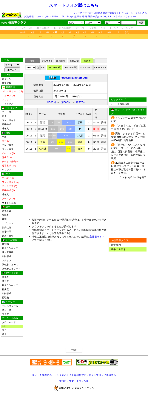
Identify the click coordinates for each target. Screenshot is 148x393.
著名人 (5, 128)
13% (73, 148)
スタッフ (6, 260)
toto (110, 16)
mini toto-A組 (54, 67)
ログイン (6, 79)
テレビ (103, 16)
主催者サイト (97, 236)
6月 (70, 32)
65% (66, 135)
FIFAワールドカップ (121, 28)
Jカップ (80, 28)
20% (54, 135)
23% (51, 122)
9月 (92, 32)
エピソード (7, 223)
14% (50, 135)
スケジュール (130, 16)
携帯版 (63, 381)
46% (68, 122)
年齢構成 (6, 256)
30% (58, 122)
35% (70, 142)
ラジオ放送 (7, 149)
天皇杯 (92, 28)
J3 (30, 28)
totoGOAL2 (100, 67)
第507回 (80, 102)
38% (53, 129)
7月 (77, 32)
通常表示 (116, 244)
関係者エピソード (11, 268)
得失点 (5, 289)
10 (107, 36)
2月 (40, 32)
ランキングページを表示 (133, 177)
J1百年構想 (42, 28)
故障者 (77, 16)
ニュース (39, 16)
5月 (62, 32)
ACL (103, 28)
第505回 (51, 102)
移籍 (84, 16)
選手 (4, 334)
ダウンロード (9, 322)
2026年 (22, 32)
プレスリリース (53, 16)
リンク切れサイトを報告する (70, 375)
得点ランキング (10, 248)
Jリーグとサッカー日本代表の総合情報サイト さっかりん (103, 13)
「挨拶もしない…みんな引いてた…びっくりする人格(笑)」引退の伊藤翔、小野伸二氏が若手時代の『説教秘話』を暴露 (128, 151)
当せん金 (74, 60)
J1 (16, 28)
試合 (4, 116)
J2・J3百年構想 (62, 28)
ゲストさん (141, 13)
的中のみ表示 (118, 249)
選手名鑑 (6, 211)
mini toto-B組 (70, 67)
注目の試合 (93, 16)
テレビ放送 (7, 145)
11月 (109, 32)
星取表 (5, 297)
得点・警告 (7, 235)
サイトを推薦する (42, 375)
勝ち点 (5, 281)
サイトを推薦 (9, 202)
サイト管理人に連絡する (102, 375)
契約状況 (6, 227)
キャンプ (6, 169)
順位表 (5, 277)
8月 (85, 32)
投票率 (87, 60)
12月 (117, 32)
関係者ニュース (10, 264)
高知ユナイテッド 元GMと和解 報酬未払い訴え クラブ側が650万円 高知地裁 (128, 137)
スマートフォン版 (79, 381)
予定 (127, 32)
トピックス (7, 104)
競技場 (5, 244)
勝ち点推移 (7, 252)
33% (70, 129)
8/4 (40, 36)
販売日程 (60, 60)
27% (62, 129)
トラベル (117, 16)
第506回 (66, 102)
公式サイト (47, 60)
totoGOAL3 (86, 67)
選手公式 (6, 124)
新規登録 (6, 83)
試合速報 (29, 16)
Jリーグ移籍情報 (120, 104)
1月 (32, 32)
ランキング (67, 16)
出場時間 (6, 231)
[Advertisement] (74, 48)
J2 (23, 28)
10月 (100, 32)
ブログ (5, 314)
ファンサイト (9, 120)
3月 (47, 32)
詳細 (103, 122)
